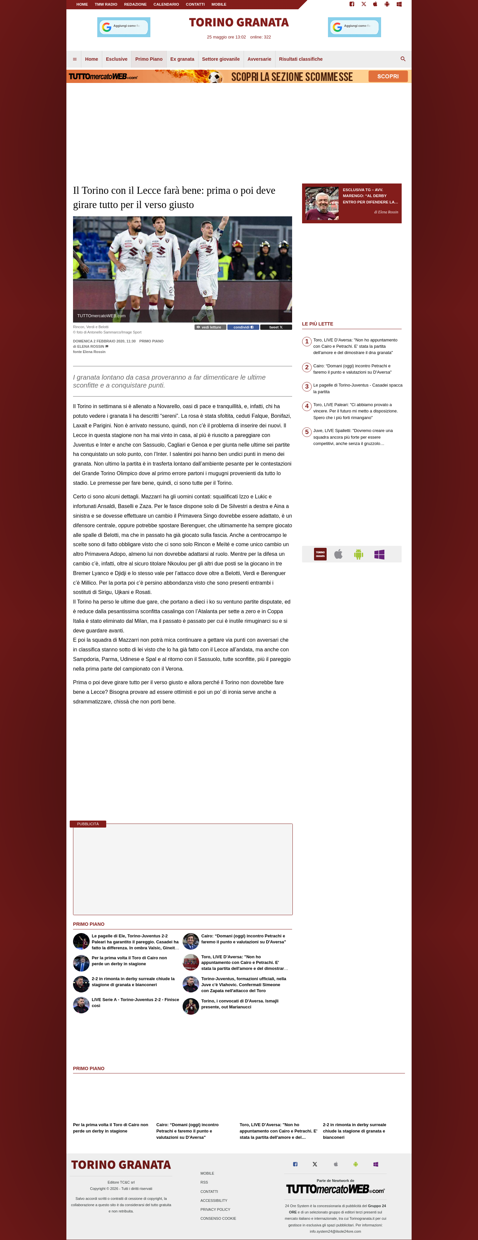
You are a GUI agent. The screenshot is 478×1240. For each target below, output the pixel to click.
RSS (204, 1183)
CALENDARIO (166, 4)
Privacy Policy (215, 1209)
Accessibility (213, 1201)
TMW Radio (106, 4)
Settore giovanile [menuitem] (221, 59)
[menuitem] (75, 59)
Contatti (209, 1192)
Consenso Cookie (218, 1219)
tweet (276, 327)
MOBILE (218, 4)
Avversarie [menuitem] (260, 59)
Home (82, 4)
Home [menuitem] (91, 59)
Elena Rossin (90, 346)
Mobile (207, 1174)
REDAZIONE (135, 4)
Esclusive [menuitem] (116, 59)
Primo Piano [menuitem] (149, 59)
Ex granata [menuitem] (182, 59)
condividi (243, 327)
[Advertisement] (352, 824)
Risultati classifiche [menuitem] (301, 59)
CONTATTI (195, 4)
